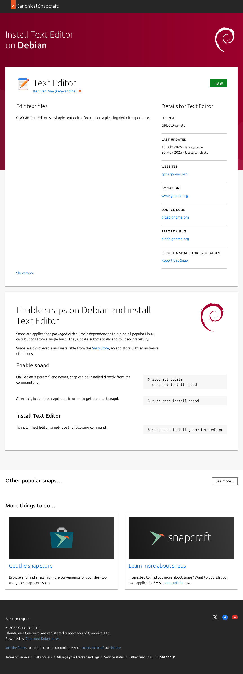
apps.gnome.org (174, 174)
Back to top (17, 619)
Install (218, 83)
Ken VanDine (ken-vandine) (55, 91)
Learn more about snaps (157, 566)
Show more (25, 273)
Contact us (166, 657)
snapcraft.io (173, 583)
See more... (225, 481)
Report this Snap (174, 260)
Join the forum (15, 647)
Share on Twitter (215, 617)
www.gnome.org (174, 196)
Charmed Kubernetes (42, 638)
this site (115, 647)
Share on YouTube (235, 617)
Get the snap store (31, 566)
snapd (86, 647)
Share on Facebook (225, 617)
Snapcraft (98, 647)
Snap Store (100, 348)
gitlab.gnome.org (175, 217)
